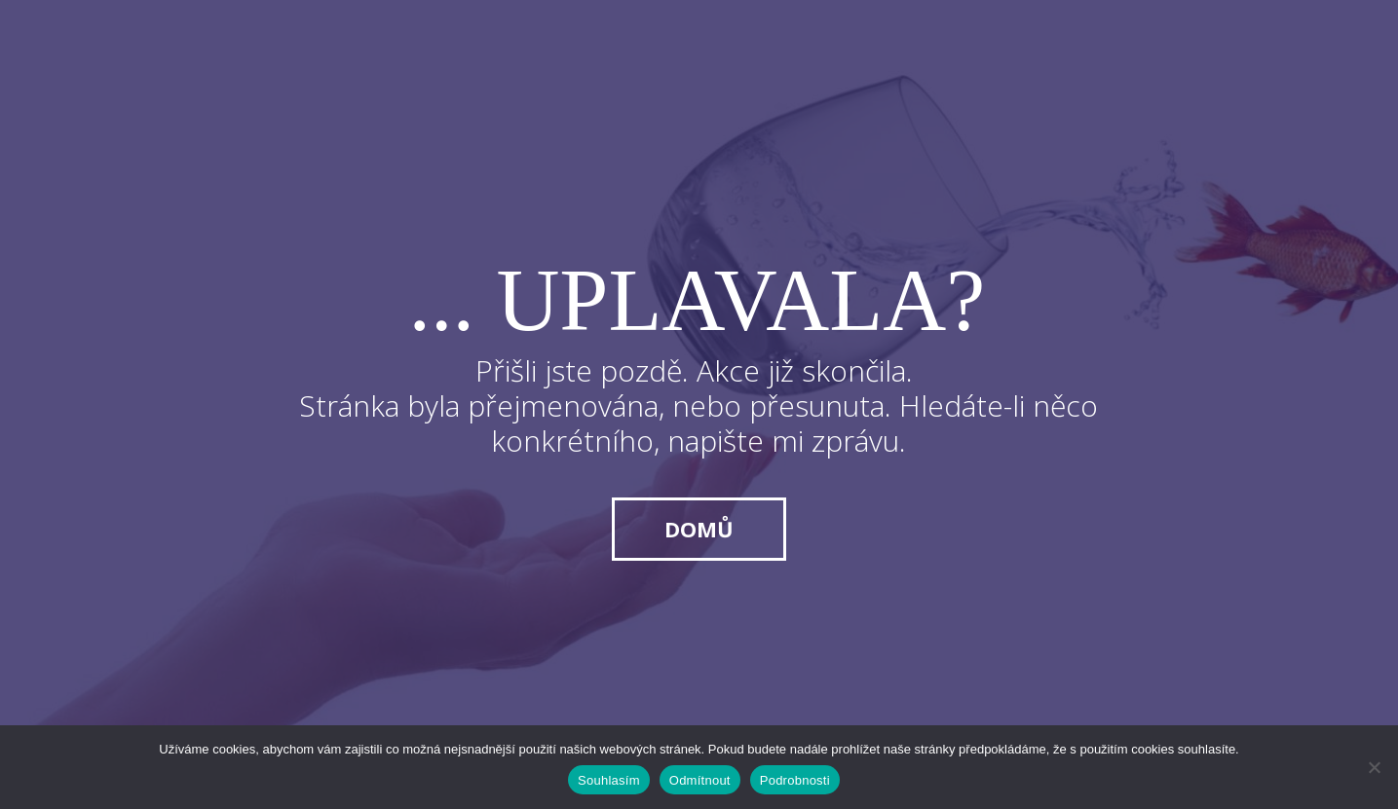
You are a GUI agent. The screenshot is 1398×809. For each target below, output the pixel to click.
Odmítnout (700, 780)
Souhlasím (609, 780)
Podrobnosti (795, 780)
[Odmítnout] (1373, 767)
